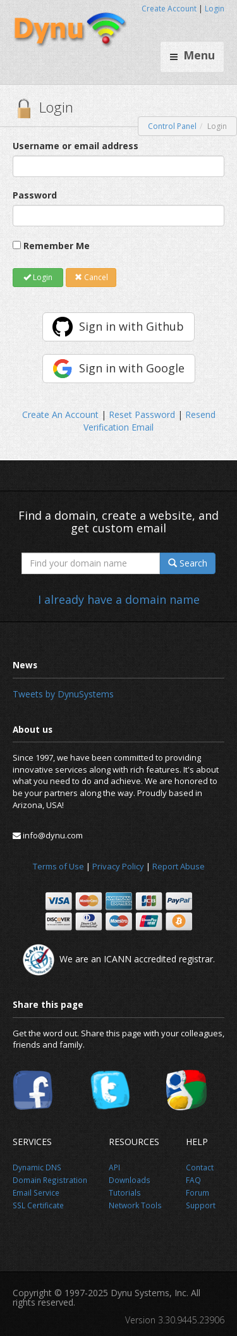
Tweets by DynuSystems (63, 694)
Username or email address (75, 146)
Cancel (91, 277)
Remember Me (56, 246)
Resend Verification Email (149, 420)
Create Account (169, 8)
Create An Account (60, 414)
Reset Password (142, 414)
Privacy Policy (118, 866)
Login (214, 8)
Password (35, 195)
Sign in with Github (131, 326)
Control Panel (172, 126)
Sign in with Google (132, 368)
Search (187, 563)
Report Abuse (178, 866)
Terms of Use (58, 866)
